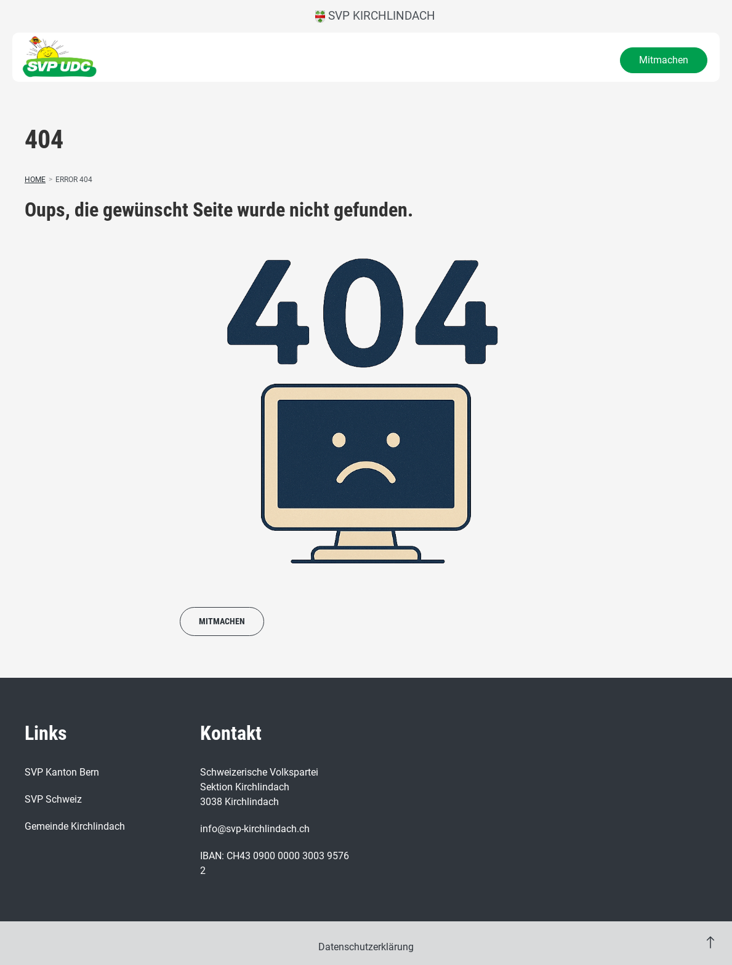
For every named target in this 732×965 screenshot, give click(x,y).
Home (35, 179)
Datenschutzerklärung (366, 947)
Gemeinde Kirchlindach (75, 826)
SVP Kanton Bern (62, 772)
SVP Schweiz (53, 799)
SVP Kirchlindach (375, 16)
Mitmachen (663, 60)
